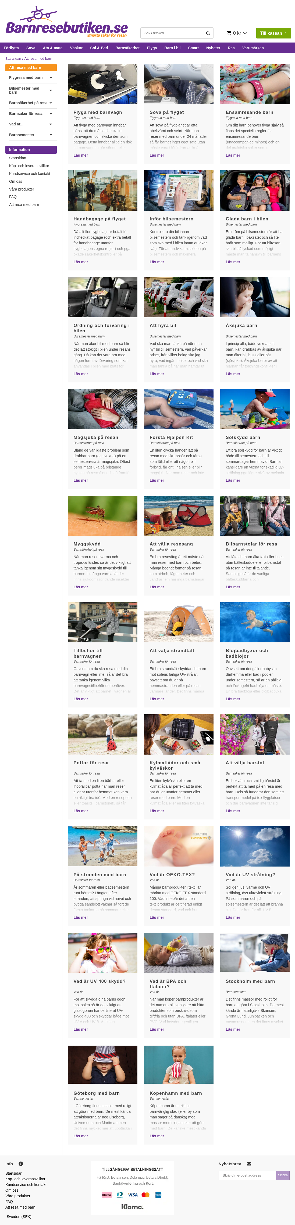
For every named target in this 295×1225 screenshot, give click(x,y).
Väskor (76, 48)
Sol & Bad (99, 48)
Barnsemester (21, 135)
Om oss (15, 181)
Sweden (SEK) (19, 1217)
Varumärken (253, 48)
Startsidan (13, 59)
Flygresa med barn (26, 77)
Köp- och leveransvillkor (29, 166)
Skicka (283, 1175)
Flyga (152, 48)
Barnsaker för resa (25, 113)
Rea (231, 48)
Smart (193, 48)
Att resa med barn (25, 67)
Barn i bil (173, 48)
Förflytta (11, 48)
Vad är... (16, 124)
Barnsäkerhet (127, 48)
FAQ (13, 197)
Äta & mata (52, 48)
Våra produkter (21, 189)
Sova (30, 48)
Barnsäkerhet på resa (28, 103)
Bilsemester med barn (24, 90)
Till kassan (273, 33)
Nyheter (213, 48)
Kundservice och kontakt (29, 173)
